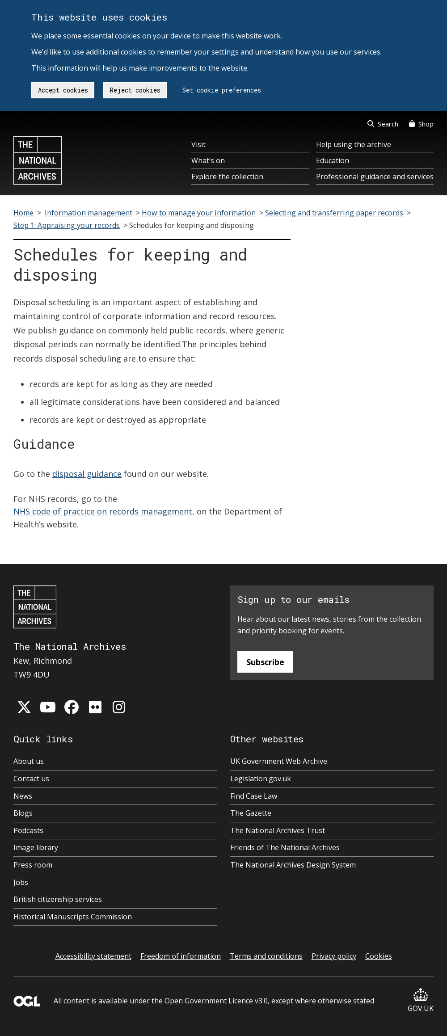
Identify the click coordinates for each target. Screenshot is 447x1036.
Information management (88, 213)
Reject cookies (135, 90)
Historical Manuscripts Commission (72, 917)
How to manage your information (199, 213)
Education (332, 160)
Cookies (378, 956)
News (22, 796)
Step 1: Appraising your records (66, 225)
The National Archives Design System (293, 865)
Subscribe (265, 662)
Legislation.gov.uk (260, 778)
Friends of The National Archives (285, 847)
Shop (421, 123)
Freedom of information (180, 956)
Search (382, 123)
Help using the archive (353, 144)
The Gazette (250, 813)
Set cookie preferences (221, 90)
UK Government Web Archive (278, 761)
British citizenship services (57, 899)
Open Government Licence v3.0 (216, 1001)
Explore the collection (227, 176)
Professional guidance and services (375, 176)
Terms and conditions (266, 956)
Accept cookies (63, 90)
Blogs (23, 813)
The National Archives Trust (277, 830)
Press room (32, 865)
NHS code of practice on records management (102, 511)
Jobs (20, 882)
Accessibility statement (93, 956)
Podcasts (28, 830)
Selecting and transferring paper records (334, 213)
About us (28, 761)
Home (23, 213)
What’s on (208, 160)
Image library (35, 847)
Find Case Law (253, 796)
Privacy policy (334, 956)
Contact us (31, 778)
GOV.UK (421, 1000)
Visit (198, 144)
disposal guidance (87, 473)
